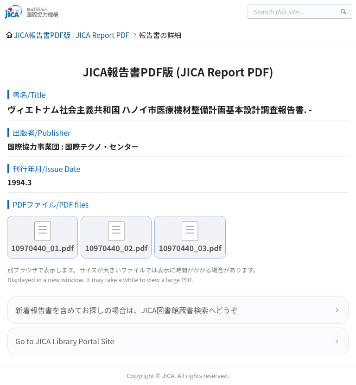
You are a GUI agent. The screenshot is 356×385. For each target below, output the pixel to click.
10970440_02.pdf (116, 247)
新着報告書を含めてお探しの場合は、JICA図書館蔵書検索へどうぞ (126, 310)
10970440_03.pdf (190, 247)
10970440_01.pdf (42, 247)
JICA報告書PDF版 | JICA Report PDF (71, 35)
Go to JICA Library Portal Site (64, 341)
